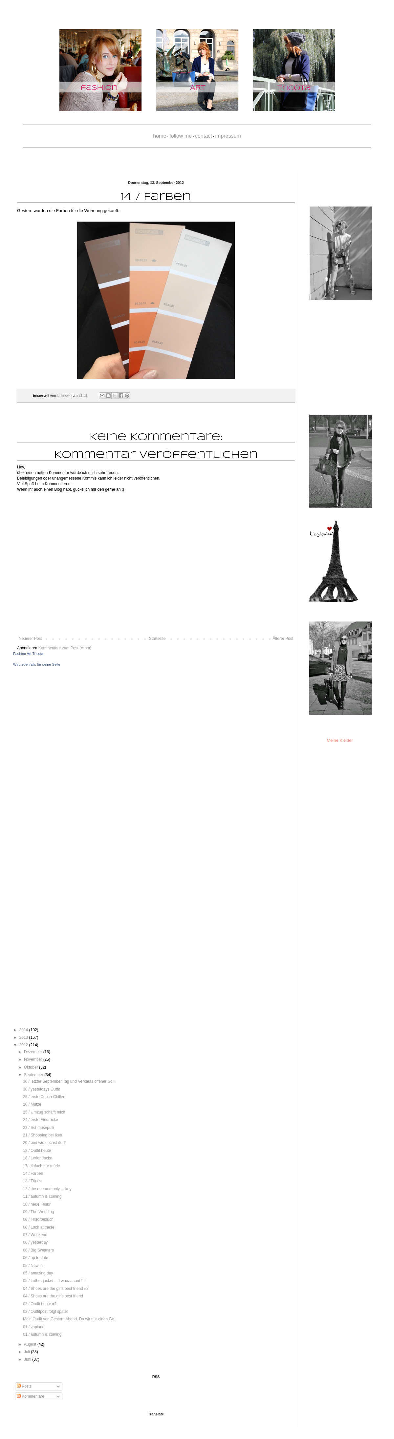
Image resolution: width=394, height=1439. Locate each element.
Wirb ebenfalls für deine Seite (36, 664)
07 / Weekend (35, 1234)
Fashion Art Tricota (28, 654)
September (34, 1075)
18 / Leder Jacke (37, 1158)
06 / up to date (35, 1257)
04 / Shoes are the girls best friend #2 (55, 1288)
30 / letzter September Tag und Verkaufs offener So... (69, 1081)
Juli (27, 1352)
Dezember (33, 1052)
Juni (28, 1359)
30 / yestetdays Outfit (41, 1089)
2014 (24, 1030)
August (30, 1344)
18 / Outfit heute (37, 1150)
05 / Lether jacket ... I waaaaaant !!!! (54, 1280)
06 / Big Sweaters (38, 1250)
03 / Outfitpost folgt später (45, 1311)
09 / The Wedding (38, 1212)
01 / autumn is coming (42, 1334)
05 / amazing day (38, 1273)
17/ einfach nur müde (41, 1166)
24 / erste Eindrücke (40, 1119)
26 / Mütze (32, 1104)
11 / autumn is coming (42, 1196)
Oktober (31, 1067)
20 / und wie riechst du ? (44, 1142)
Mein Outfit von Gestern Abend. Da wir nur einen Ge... (70, 1319)
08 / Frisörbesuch (38, 1219)
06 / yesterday (35, 1242)
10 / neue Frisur (37, 1204)
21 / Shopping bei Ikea (42, 1135)
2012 (24, 1045)
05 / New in (33, 1265)
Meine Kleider (340, 740)
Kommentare (30, 1396)
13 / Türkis (32, 1181)
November (33, 1059)
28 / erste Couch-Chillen (44, 1096)
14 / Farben (33, 1173)
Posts (24, 1386)
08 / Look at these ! (39, 1227)
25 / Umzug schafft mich (44, 1112)
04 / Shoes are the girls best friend (53, 1296)
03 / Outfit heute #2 (39, 1304)
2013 (24, 1037)
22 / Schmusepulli (38, 1127)
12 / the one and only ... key (47, 1189)
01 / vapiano (33, 1327)
